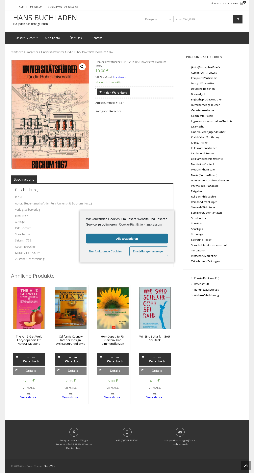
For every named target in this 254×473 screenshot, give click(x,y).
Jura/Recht (197, 126)
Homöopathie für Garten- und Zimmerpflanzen (113, 340)
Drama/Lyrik (198, 94)
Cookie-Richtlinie (131, 224)
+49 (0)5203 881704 (127, 440)
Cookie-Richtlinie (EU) (206, 278)
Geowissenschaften (203, 110)
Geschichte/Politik (202, 116)
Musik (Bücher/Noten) (204, 175)
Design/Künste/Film (203, 83)
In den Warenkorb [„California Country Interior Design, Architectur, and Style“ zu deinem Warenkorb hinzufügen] (73, 359)
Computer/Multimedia (204, 78)
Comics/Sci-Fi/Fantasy (204, 72)
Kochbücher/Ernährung (205, 137)
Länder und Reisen (202, 153)
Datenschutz (201, 284)
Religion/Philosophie (203, 196)
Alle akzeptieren (127, 238)
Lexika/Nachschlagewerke (207, 159)
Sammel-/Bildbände (203, 207)
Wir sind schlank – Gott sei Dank (154, 338)
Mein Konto (52, 38)
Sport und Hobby (201, 239)
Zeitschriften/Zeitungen (205, 261)
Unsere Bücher (25, 38)
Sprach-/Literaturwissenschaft (209, 245)
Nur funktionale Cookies (105, 251)
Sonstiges (197, 229)
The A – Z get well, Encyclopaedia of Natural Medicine (29, 340)
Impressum (36, 6)
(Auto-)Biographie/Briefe (205, 67)
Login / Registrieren (226, 3)
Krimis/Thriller (199, 142)
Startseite (17, 52)
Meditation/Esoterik (203, 164)
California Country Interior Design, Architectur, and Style (70, 340)
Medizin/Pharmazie (203, 169)
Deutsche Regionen (203, 89)
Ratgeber (32, 52)
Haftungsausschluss (206, 289)
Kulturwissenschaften (204, 148)
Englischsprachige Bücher (206, 99)
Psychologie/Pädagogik (205, 186)
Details (31, 370)
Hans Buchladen (45, 18)
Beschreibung (24, 179)
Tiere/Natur (198, 250)
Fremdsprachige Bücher (205, 105)
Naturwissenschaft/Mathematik (210, 180)
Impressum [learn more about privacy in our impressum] (154, 224)
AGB (21, 6)
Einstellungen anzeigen (149, 251)
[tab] (24, 179)
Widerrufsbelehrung (206, 295)
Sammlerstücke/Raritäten (206, 212)
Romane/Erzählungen (204, 202)
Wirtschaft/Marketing (203, 256)
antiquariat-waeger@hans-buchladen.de (180, 442)
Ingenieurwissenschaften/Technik (211, 121)
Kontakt (97, 38)
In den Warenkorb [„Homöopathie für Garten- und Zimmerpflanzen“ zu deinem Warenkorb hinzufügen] (115, 359)
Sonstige (196, 223)
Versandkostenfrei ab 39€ (63, 6)
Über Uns (76, 38)
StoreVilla (49, 466)
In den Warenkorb (115, 92)
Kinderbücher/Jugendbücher (208, 132)
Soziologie (197, 234)
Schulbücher (198, 218)
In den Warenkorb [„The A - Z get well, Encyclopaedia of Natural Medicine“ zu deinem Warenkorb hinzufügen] (31, 359)
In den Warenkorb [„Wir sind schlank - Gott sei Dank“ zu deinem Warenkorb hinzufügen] (157, 359)
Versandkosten (119, 77)
